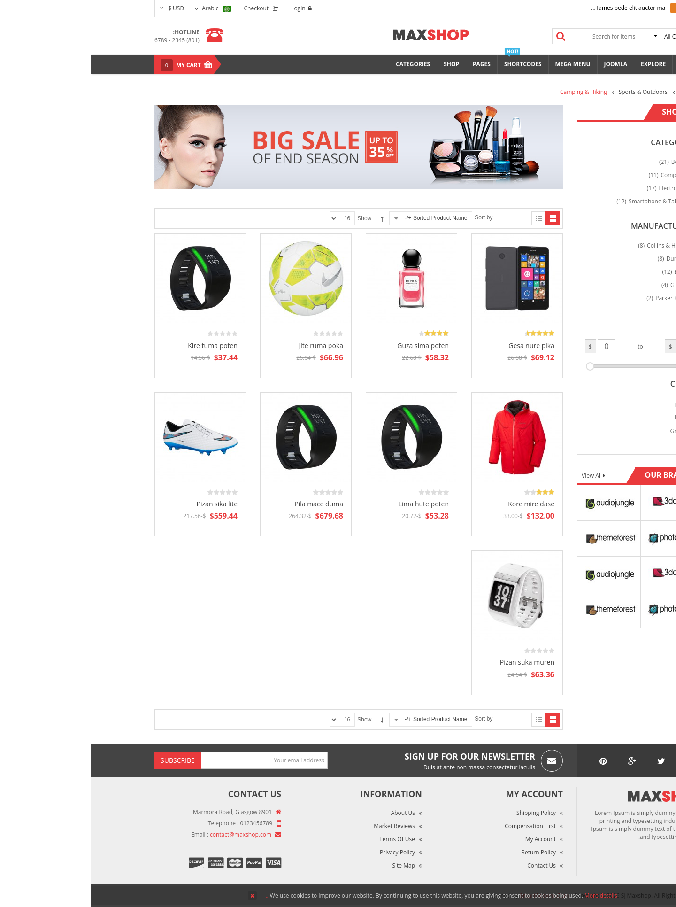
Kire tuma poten (121, 345)
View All (501, 476)
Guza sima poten (332, 345)
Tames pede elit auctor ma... (537, 8)
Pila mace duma (227, 503)
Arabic (125, 8)
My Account (449, 839)
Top (665, 164)
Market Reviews (303, 826)
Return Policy (447, 852)
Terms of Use (306, 839)
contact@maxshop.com (149, 834)
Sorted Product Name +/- (345, 218)
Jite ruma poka (229, 345)
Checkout (165, 8)
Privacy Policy (306, 852)
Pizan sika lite (126, 503)
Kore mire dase (440, 503)
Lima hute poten (332, 503)
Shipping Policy (445, 813)
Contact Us (450, 865)
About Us (312, 813)
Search (469, 36)
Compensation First (439, 826)
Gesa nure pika (440, 345)
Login (210, 8)
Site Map (312, 865)
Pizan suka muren (436, 662)
